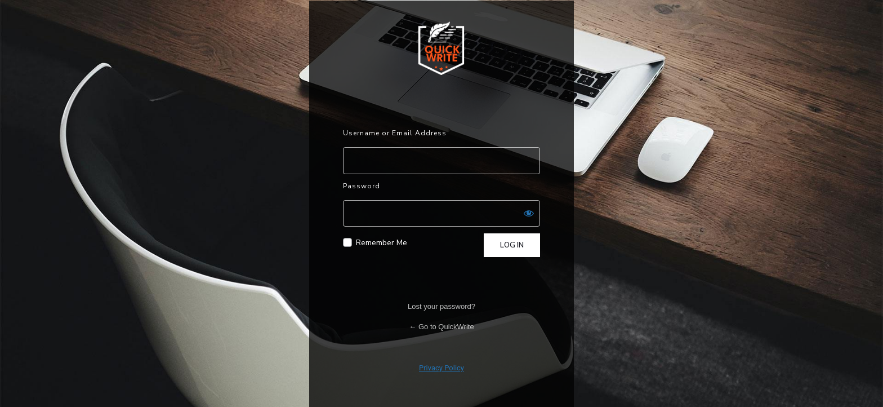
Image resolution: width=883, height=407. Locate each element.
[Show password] (529, 213)
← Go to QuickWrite (441, 326)
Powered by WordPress (441, 48)
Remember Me (381, 242)
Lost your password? (441, 306)
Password (361, 186)
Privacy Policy (441, 368)
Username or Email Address (395, 133)
